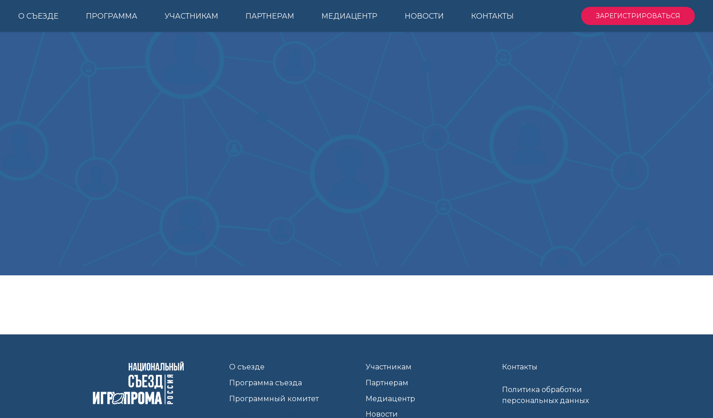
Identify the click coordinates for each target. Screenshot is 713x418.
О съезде (247, 367)
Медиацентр (390, 398)
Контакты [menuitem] (492, 16)
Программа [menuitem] (111, 16)
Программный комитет (274, 398)
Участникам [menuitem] (191, 16)
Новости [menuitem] (424, 16)
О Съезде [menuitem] (38, 16)
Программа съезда (265, 382)
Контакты (519, 367)
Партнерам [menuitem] (270, 16)
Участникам (389, 367)
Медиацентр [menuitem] (349, 16)
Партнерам (387, 382)
